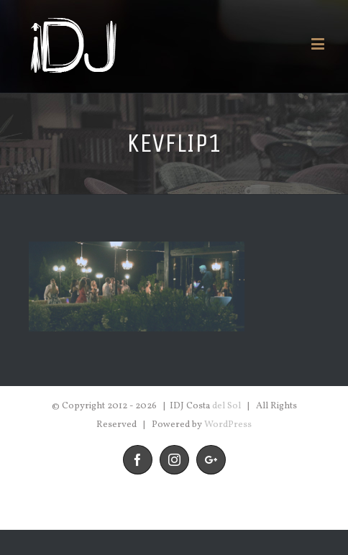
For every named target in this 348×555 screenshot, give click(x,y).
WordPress (228, 424)
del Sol (226, 406)
